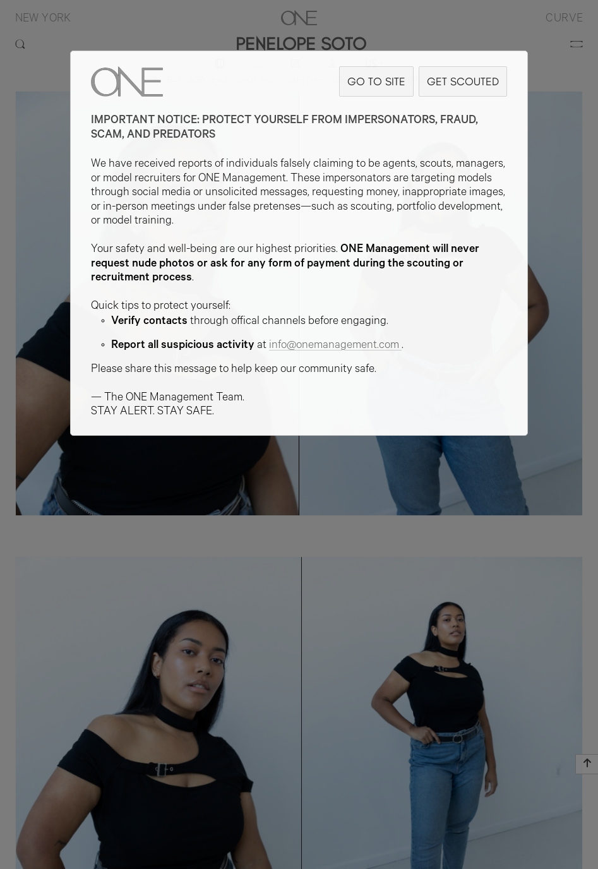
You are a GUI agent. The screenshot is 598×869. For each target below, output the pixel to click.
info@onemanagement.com (335, 346)
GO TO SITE (376, 81)
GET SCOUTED (463, 81)
